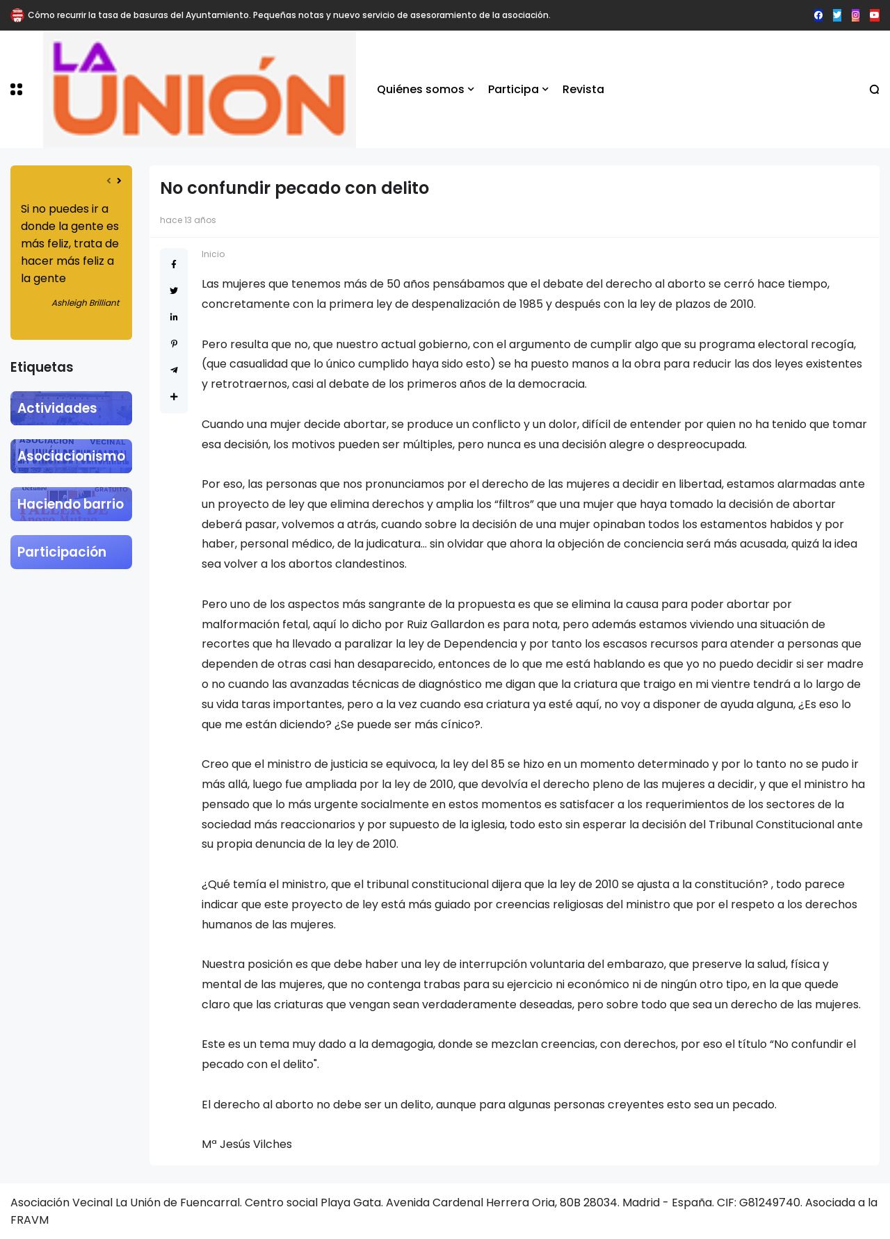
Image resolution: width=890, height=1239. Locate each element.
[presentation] (108, 181)
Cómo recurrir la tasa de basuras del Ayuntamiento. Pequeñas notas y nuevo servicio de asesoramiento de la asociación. (289, 15)
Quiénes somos (420, 89)
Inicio (213, 254)
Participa (513, 89)
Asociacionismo (71, 456)
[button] (16, 89)
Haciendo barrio (70, 504)
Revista (583, 89)
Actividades (57, 408)
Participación (61, 552)
